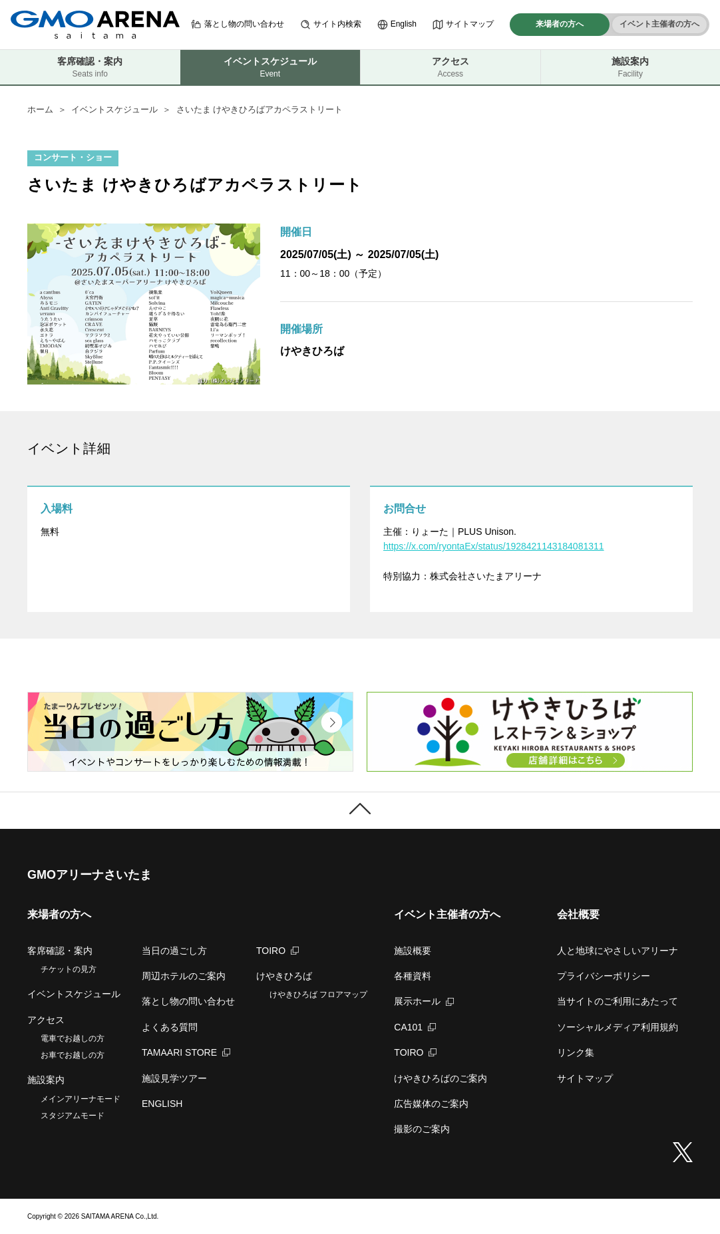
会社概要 (578, 914)
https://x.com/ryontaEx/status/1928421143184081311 (493, 546)
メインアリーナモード (80, 1099)
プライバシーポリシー (603, 976)
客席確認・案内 (90, 67)
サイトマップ (463, 24)
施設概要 (412, 950)
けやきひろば (284, 976)
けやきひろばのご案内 (440, 1078)
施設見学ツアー (174, 1078)
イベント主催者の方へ (659, 24)
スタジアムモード (72, 1115)
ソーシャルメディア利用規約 (617, 1027)
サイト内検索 (330, 24)
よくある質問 (170, 1027)
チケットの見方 (68, 969)
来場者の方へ (560, 24)
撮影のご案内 (422, 1129)
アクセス (450, 67)
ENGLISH (162, 1103)
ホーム (40, 109)
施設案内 (631, 67)
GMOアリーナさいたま (89, 874)
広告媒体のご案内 (431, 1103)
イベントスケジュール (114, 109)
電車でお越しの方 (72, 1038)
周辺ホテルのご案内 (184, 976)
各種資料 (412, 976)
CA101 (415, 1027)
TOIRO (277, 950)
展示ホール (424, 1001)
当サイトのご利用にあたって (617, 1001)
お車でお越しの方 (72, 1055)
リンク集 (575, 1052)
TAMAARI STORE (186, 1052)
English (397, 24)
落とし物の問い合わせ (237, 24)
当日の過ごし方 (174, 950)
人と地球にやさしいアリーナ (617, 950)
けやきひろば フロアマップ (318, 994)
